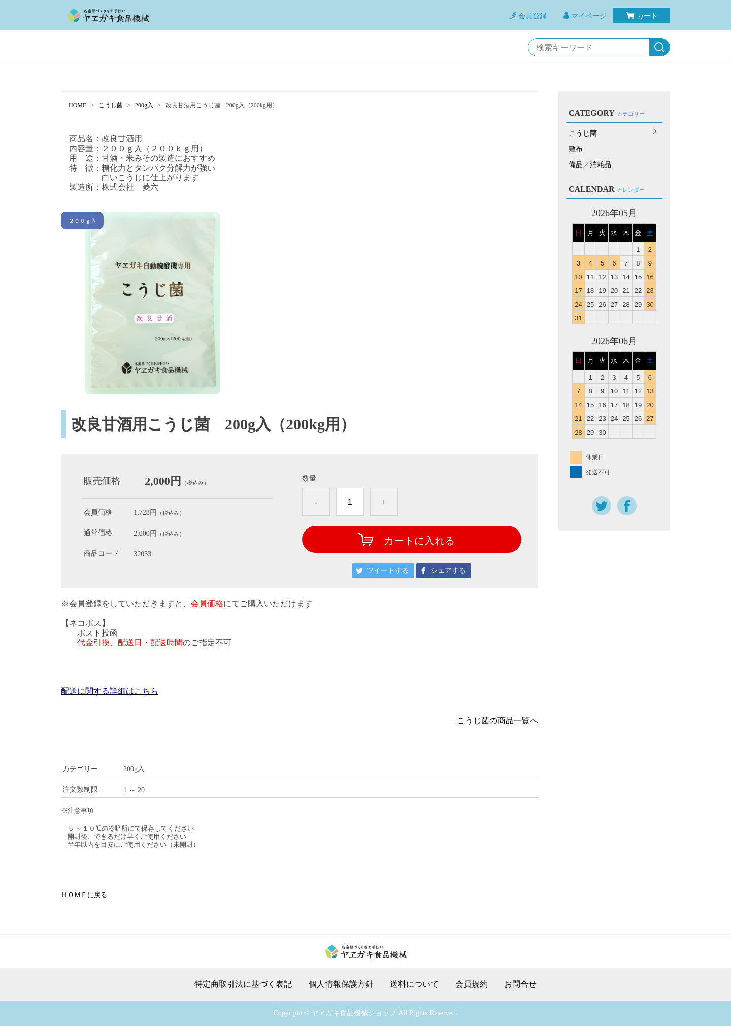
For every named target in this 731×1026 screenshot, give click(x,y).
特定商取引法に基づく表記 (243, 984)
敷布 (576, 149)
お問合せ (520, 984)
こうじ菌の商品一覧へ (497, 720)
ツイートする (388, 570)
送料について (414, 984)
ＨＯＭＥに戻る (84, 895)
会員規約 (471, 984)
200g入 (144, 105)
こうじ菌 (110, 105)
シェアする (448, 570)
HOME (77, 105)
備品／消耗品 (590, 165)
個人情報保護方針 (341, 984)
